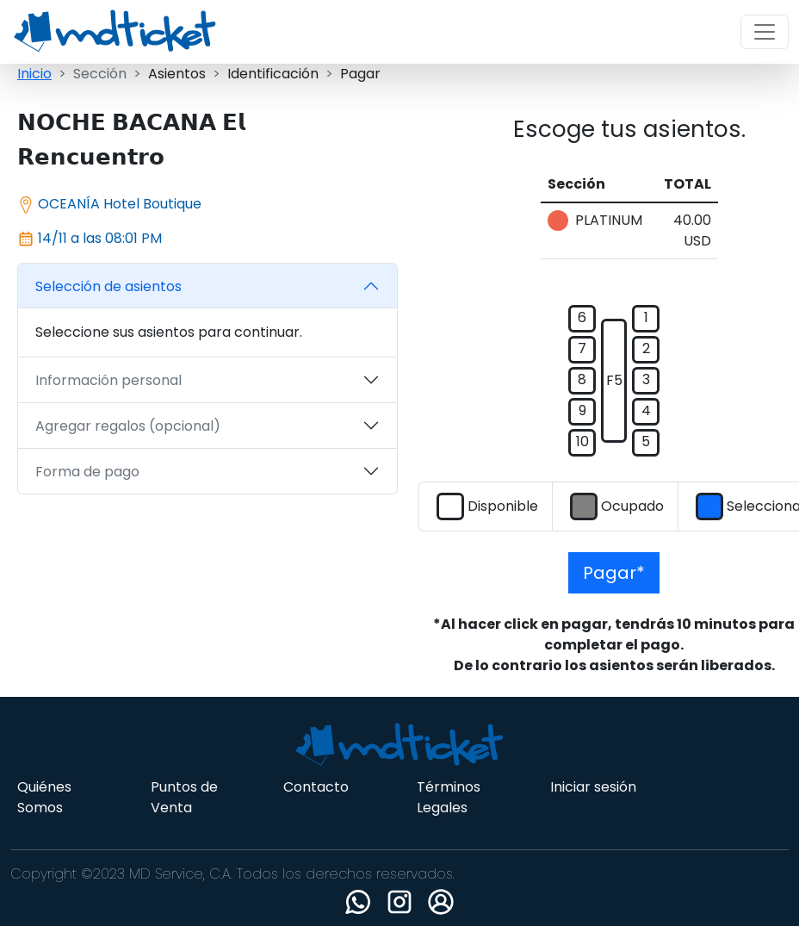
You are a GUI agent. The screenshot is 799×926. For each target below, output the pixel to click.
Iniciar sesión (593, 787)
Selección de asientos (108, 286)
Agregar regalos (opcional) (127, 426)
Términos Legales (448, 797)
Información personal (108, 380)
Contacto (316, 787)
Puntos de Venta (184, 797)
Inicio (34, 74)
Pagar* (614, 573)
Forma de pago (87, 472)
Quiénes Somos (44, 797)
